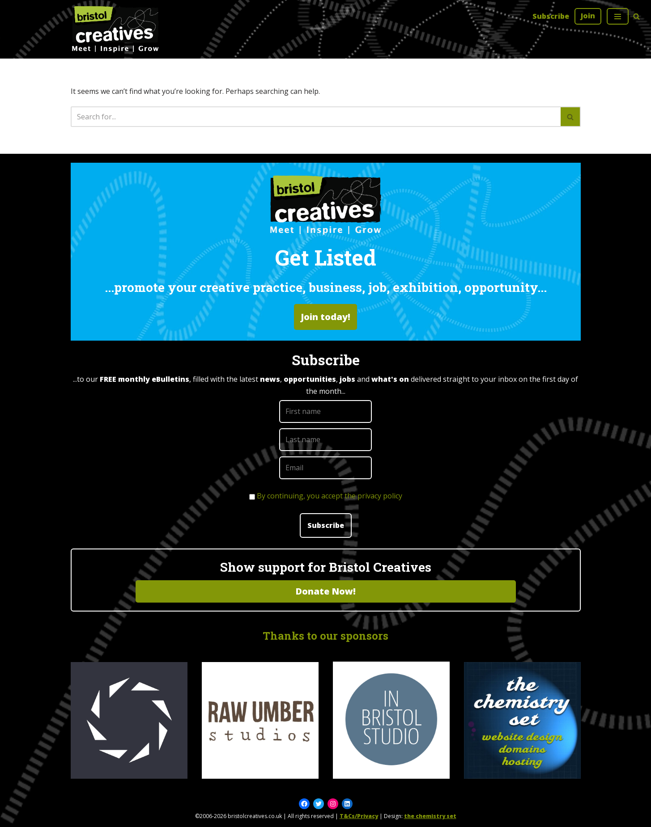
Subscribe (550, 16)
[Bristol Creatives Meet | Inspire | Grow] (115, 29)
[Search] (636, 16)
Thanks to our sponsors (325, 636)
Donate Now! (325, 591)
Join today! (325, 317)
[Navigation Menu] (618, 16)
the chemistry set (430, 816)
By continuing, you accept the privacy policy (329, 496)
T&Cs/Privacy (359, 816)
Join (588, 16)
